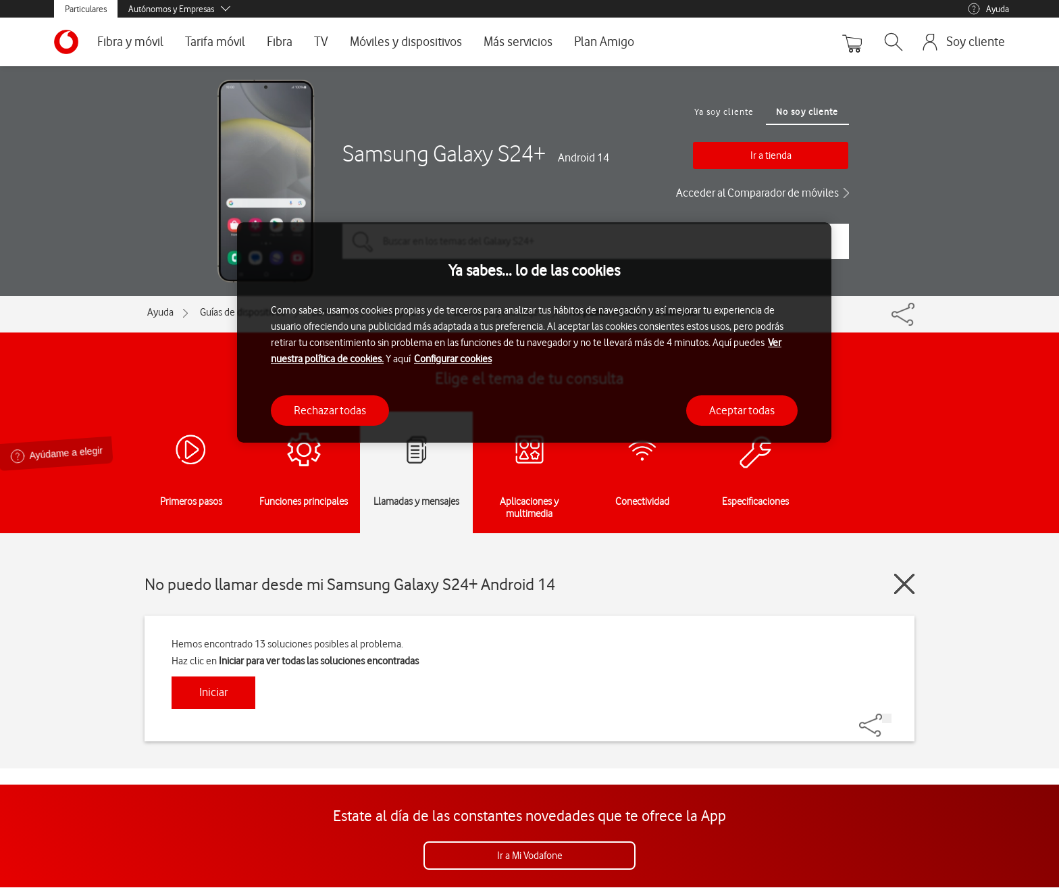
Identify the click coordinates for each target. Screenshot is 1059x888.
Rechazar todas (330, 410)
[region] (534, 332)
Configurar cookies (453, 359)
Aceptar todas (742, 410)
